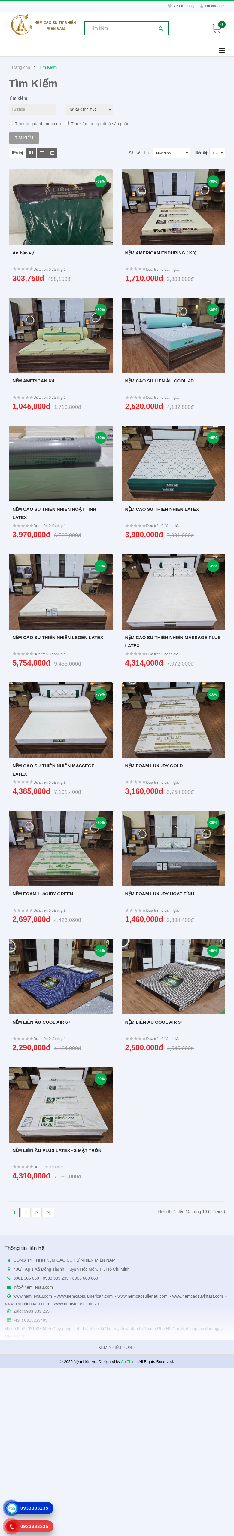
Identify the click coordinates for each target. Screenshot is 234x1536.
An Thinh (129, 1361)
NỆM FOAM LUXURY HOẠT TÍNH (159, 893)
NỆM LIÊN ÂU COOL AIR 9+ (154, 1022)
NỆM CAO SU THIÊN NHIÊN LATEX (162, 509)
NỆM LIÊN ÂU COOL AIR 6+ (42, 1022)
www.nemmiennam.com (27, 1303)
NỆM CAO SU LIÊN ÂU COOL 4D (159, 380)
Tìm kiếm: (19, 98)
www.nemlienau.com (33, 1296)
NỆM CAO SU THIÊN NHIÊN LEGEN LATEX (58, 637)
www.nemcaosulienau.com (143, 1296)
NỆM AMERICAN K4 (33, 380)
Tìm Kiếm (48, 67)
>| (48, 1212)
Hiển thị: (201, 153)
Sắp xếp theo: (140, 153)
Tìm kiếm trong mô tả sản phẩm (97, 123)
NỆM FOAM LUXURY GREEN (43, 893)
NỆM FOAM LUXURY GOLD (154, 765)
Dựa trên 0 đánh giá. (50, 269)
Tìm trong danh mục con (35, 123)
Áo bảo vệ (23, 252)
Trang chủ (21, 67)
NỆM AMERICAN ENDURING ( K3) (160, 252)
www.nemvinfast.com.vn (76, 1303)
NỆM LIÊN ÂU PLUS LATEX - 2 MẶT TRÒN (57, 1150)
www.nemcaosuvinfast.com (197, 1296)
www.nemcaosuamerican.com (85, 1296)
